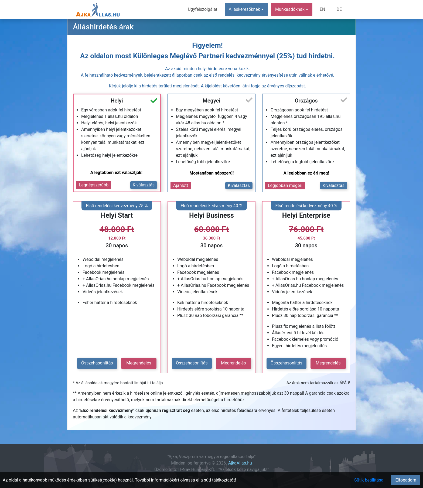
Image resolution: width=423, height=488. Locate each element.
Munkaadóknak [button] (291, 9)
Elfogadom (405, 480)
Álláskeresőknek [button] (246, 9)
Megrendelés (138, 363)
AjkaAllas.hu (240, 463)
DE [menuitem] (339, 9)
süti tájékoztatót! (220, 480)
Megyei (211, 100)
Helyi (117, 100)
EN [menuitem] (322, 9)
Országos (306, 100)
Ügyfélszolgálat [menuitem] (202, 9)
